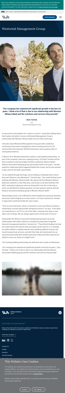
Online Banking (50, 17)
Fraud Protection (7, 355)
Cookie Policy (38, 374)
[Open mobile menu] (60, 17)
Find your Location (8, 335)
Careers (4, 349)
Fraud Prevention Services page (48, 7)
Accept (24, 389)
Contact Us (5, 346)
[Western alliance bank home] (6, 17)
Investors (5, 352)
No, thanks (37, 389)
